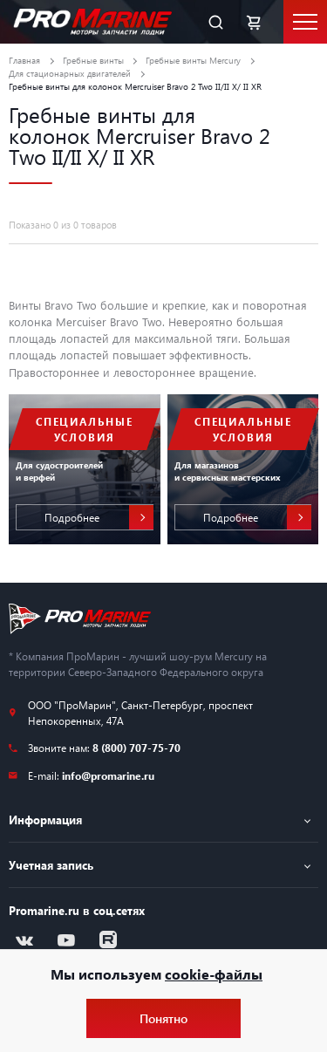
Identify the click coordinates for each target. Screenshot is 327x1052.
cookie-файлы (213, 974)
